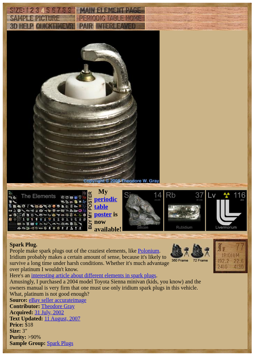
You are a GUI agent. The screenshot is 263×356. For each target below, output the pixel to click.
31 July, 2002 (49, 312)
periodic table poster (105, 206)
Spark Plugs (60, 343)
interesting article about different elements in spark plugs (93, 275)
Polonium (148, 251)
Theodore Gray (58, 306)
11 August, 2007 (62, 318)
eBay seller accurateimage (57, 300)
